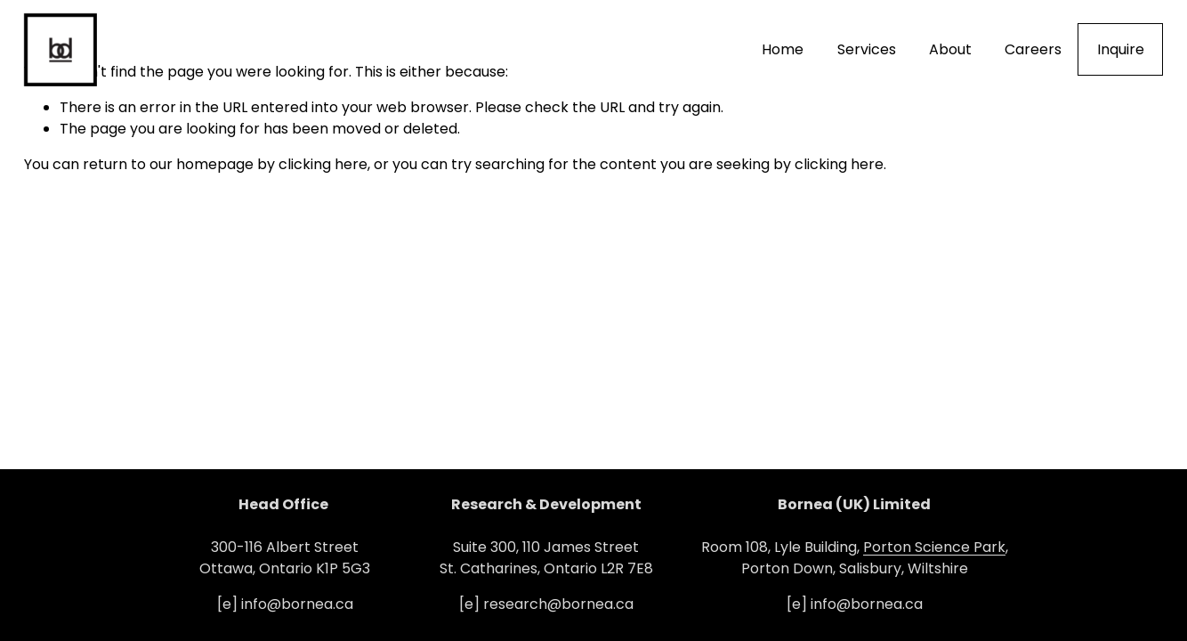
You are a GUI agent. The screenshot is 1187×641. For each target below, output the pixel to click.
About (950, 49)
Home (782, 49)
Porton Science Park (934, 547)
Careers (1033, 49)
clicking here (323, 164)
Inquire (1120, 49)
